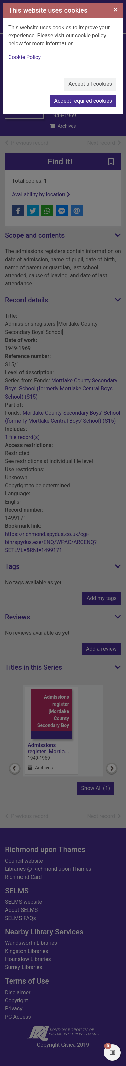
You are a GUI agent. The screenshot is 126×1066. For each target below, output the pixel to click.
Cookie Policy (24, 57)
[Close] (115, 9)
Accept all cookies (90, 84)
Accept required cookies (83, 101)
